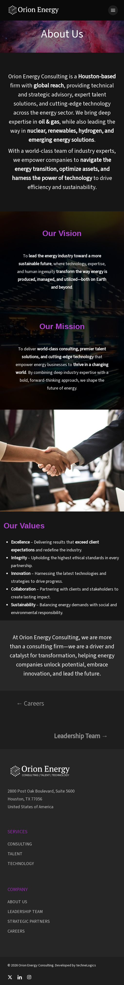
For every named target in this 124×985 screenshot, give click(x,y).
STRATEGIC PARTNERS (29, 921)
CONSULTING (20, 844)
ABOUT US (17, 902)
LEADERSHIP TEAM (25, 912)
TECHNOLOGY (21, 864)
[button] (113, 10)
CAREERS (16, 931)
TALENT (15, 854)
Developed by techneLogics (75, 965)
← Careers (30, 703)
